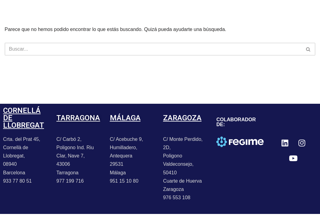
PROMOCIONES (141, 10)
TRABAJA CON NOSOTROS (78, 24)
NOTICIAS (98, 10)
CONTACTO (185, 10)
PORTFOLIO (60, 10)
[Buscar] (153, 49)
